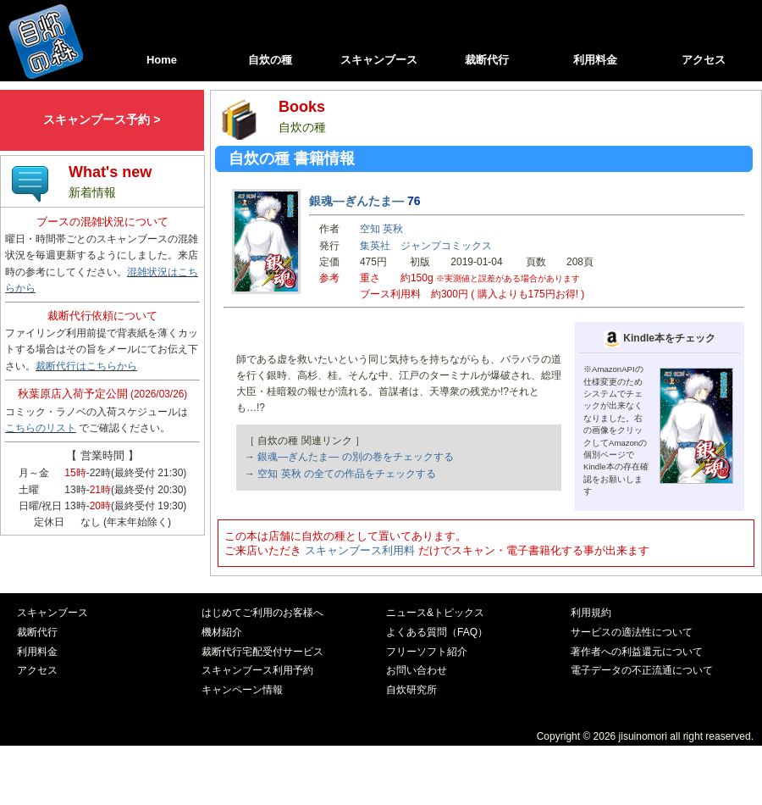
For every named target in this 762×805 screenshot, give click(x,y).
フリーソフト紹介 (426, 652)
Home (161, 59)
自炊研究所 (411, 690)
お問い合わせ (416, 670)
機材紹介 (222, 632)
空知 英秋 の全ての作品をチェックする (346, 474)
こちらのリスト (40, 428)
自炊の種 (270, 59)
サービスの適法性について (632, 632)
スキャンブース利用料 (360, 550)
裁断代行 (487, 59)
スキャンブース (378, 59)
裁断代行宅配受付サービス (262, 652)
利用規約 (591, 613)
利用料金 (595, 59)
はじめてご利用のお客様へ (262, 613)
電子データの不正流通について (642, 670)
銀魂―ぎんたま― (356, 201)
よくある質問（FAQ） (437, 632)
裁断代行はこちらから (86, 366)
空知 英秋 (381, 229)
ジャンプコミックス (446, 246)
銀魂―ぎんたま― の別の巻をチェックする (355, 457)
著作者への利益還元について (637, 652)
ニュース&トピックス (435, 613)
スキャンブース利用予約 (257, 670)
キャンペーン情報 (242, 690)
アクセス (704, 59)
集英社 (375, 246)
